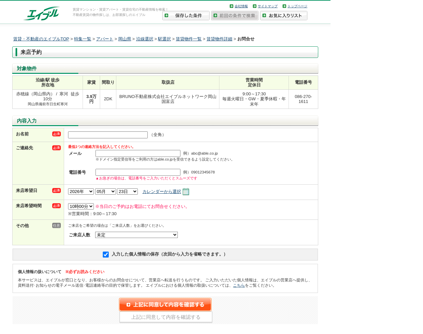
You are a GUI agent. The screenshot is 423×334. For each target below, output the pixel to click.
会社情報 (241, 6)
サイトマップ (268, 6)
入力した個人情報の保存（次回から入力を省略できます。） (170, 254)
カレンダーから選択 (161, 191)
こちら (239, 285)
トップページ (297, 6)
